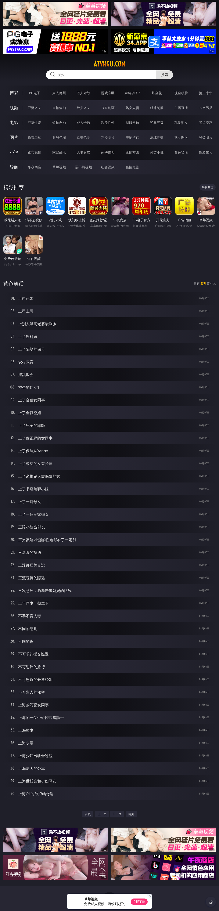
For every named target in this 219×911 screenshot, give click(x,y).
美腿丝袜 (132, 137)
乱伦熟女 (181, 122)
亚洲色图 (59, 137)
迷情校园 (132, 152)
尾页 (131, 814)
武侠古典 (108, 152)
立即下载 (139, 902)
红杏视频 (108, 167)
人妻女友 (83, 152)
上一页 (102, 814)
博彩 (14, 93)
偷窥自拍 (34, 137)
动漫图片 (108, 137)
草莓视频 (59, 167)
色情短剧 (132, 167)
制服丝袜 (132, 122)
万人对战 (83, 93)
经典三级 (157, 122)
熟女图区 (181, 137)
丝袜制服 (157, 107)
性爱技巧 (205, 152)
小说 (14, 152)
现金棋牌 (181, 93)
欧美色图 (83, 137)
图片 (14, 137)
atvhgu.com (109, 64)
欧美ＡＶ (83, 107)
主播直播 (181, 107)
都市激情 (34, 152)
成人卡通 (83, 122)
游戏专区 (108, 93)
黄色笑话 (181, 152)
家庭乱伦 (59, 152)
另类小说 (157, 152)
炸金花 (157, 93)
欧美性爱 (108, 122)
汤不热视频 (83, 167)
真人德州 (59, 93)
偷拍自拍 (59, 122)
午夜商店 (34, 167)
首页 (88, 814)
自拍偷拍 (59, 107)
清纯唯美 (157, 137)
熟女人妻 (132, 107)
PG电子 (34, 93)
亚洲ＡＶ (34, 107)
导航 (14, 167)
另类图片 (205, 137)
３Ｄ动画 (108, 107)
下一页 (116, 814)
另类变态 (205, 122)
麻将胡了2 (132, 93)
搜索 (164, 74)
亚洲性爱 (34, 122)
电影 (14, 122)
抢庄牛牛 (205, 93)
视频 (14, 108)
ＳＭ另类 (205, 107)
